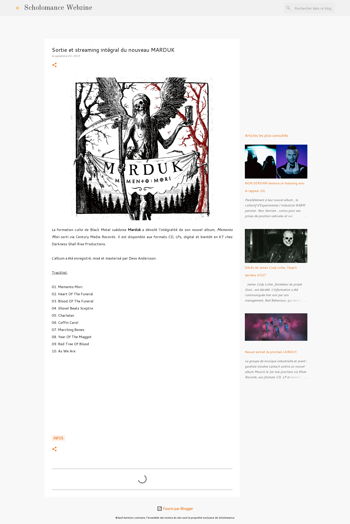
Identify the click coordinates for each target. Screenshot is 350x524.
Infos (58, 438)
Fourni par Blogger (175, 509)
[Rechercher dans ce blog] (311, 8)
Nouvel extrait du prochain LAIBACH (270, 352)
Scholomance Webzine (58, 8)
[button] (54, 65)
